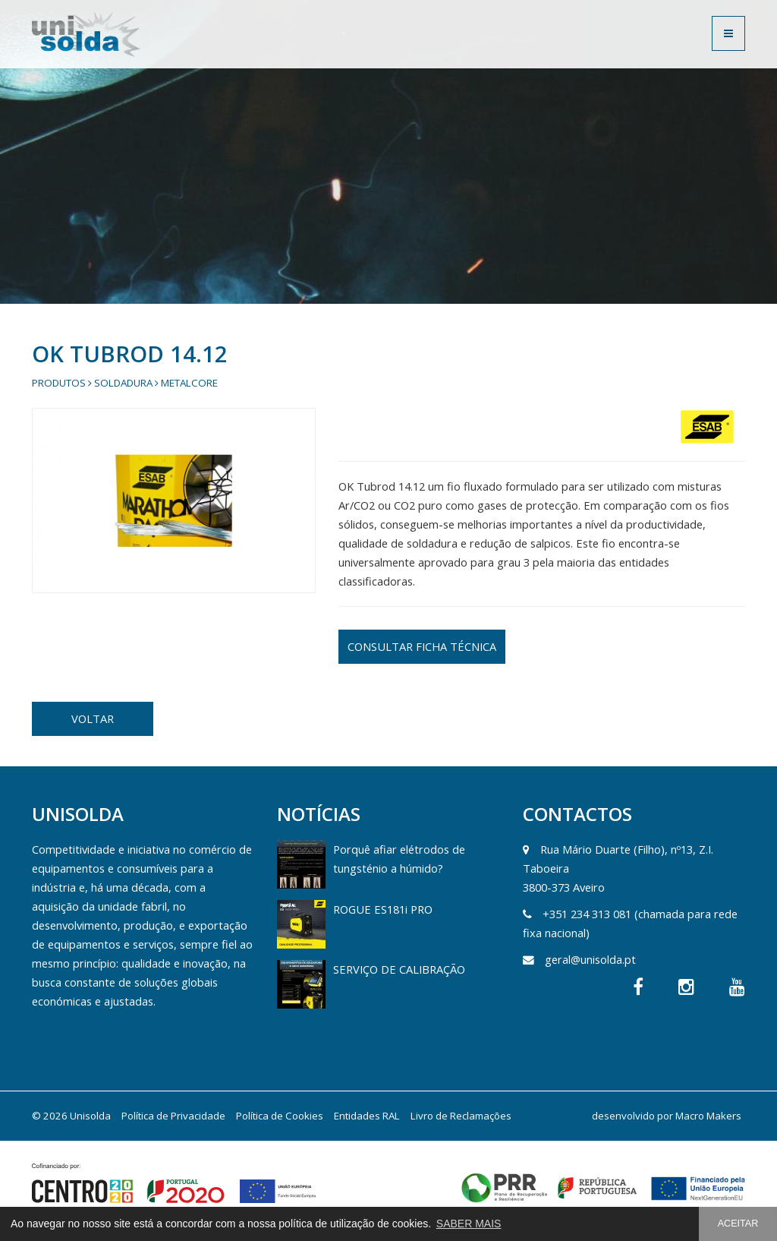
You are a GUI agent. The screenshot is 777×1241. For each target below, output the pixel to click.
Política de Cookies (279, 1116)
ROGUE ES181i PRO (383, 909)
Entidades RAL (367, 1116)
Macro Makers (708, 1116)
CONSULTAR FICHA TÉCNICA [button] (422, 646)
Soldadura (123, 383)
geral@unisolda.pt (590, 959)
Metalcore (189, 383)
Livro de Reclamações (461, 1116)
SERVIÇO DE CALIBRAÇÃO (399, 969)
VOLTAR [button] (92, 718)
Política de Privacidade (173, 1116)
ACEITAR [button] (738, 1223)
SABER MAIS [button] (469, 1223)
